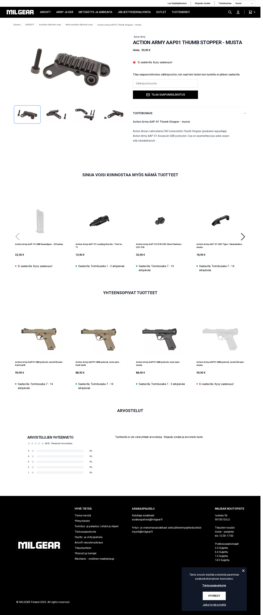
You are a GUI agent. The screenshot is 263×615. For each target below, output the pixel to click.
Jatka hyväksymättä (214, 604)
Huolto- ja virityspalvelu (88, 537)
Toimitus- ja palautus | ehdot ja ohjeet (97, 526)
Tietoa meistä (83, 515)
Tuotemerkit (181, 12)
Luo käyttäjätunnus (177, 3)
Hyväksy (214, 595)
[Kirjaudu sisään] (238, 12)
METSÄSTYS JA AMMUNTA (95, 12)
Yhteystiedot (82, 520)
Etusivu (17, 24)
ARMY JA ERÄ (64, 12)
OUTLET (161, 12)
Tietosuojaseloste (85, 531)
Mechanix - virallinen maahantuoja (94, 558)
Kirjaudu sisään (202, 3)
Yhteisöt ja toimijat (85, 553)
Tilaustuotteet (83, 548)
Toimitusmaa (225, 3)
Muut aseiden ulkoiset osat (79, 24)
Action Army (139, 37)
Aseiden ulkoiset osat (50, 24)
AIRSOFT (45, 12)
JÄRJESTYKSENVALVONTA (134, 12)
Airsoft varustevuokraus (89, 542)
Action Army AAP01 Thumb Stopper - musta (119, 25)
